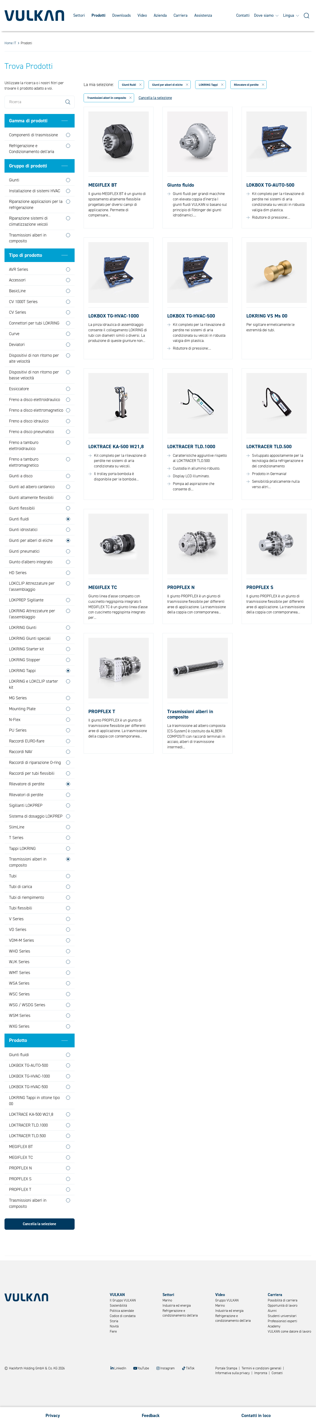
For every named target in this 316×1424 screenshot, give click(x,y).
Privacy (53, 1415)
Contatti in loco (256, 1415)
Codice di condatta (122, 1316)
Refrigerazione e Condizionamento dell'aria (31, 165)
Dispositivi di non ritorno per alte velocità (34, 375)
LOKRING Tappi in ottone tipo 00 (34, 1117)
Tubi (12, 892)
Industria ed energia (177, 1305)
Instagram (167, 1368)
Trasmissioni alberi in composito (27, 254)
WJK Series (19, 978)
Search (68, 118)
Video (142, 15)
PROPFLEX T (20, 1206)
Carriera (181, 15)
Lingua (291, 15)
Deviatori (17, 361)
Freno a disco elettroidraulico (34, 416)
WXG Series (19, 1043)
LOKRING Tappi (22, 687)
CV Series (17, 329)
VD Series (17, 946)
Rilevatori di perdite (26, 811)
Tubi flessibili (20, 925)
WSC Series (19, 1010)
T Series (16, 854)
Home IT (10, 43)
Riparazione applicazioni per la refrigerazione (35, 221)
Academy (274, 1326)
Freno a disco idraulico (28, 437)
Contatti (243, 15)
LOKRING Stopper (24, 676)
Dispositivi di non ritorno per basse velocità (34, 391)
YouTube (143, 1368)
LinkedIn (120, 1368)
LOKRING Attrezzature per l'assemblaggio (32, 630)
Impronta (260, 1373)
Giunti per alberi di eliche (31, 557)
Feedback (151, 1415)
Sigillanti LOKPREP (25, 822)
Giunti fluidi (19, 535)
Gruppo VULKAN (227, 1300)
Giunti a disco (20, 492)
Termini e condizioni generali (261, 1368)
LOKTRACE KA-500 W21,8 (31, 1131)
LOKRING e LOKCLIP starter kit (33, 701)
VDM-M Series (21, 957)
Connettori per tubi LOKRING (34, 339)
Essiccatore (19, 405)
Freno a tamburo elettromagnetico (24, 479)
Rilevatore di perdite (26, 800)
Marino (167, 1300)
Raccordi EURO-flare (26, 757)
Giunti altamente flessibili (31, 514)
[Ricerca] (40, 118)
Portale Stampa (226, 1368)
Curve (14, 350)
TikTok (190, 1368)
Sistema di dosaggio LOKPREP (35, 832)
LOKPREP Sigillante (26, 616)
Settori (79, 15)
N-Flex (15, 736)
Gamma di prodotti (28, 137)
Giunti (14, 196)
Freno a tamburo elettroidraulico (23, 462)
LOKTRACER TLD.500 (27, 1152)
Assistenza (203, 15)
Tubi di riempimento (26, 914)
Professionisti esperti (282, 1321)
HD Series (18, 589)
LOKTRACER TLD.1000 (28, 1141)
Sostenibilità (118, 1305)
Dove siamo (266, 15)
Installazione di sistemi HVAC (34, 207)
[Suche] (306, 16)
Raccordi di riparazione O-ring (35, 779)
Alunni (272, 1311)
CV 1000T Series (23, 318)
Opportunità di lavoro (282, 1305)
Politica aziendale (122, 1311)
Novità (114, 1326)
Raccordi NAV (20, 768)
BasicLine (17, 307)
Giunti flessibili (22, 524)
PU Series (18, 746)
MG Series (18, 714)
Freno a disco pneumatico (31, 448)
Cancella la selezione (39, 1240)
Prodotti (98, 15)
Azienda (160, 15)
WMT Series (19, 989)
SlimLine (16, 843)
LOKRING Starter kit (26, 665)
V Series (16, 935)
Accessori (17, 296)
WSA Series (19, 1000)
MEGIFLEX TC (21, 1174)
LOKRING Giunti (22, 644)
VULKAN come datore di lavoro (289, 1331)
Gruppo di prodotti (28, 182)
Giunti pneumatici (24, 568)
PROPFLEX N (20, 1184)
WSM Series (19, 1032)
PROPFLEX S (20, 1195)
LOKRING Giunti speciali (29, 655)
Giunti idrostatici (23, 546)
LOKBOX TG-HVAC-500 (28, 1103)
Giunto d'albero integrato (30, 578)
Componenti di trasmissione (33, 151)
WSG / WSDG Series (27, 1021)
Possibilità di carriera (282, 1300)
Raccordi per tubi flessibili (31, 790)
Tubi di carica (20, 903)
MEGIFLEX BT (21, 1163)
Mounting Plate (22, 725)
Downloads (121, 15)
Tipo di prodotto (25, 272)
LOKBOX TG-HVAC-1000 (29, 1092)
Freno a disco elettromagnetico (36, 426)
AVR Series (18, 286)
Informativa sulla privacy (232, 1373)
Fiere (113, 1331)
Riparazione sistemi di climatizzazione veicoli (28, 238)
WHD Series (19, 967)
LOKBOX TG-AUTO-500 (28, 1082)
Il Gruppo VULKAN (123, 1300)
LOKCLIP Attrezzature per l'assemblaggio (32, 603)
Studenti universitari (282, 1316)
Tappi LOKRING (22, 865)
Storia (114, 1321)
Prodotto (18, 1057)
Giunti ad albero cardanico (32, 503)
